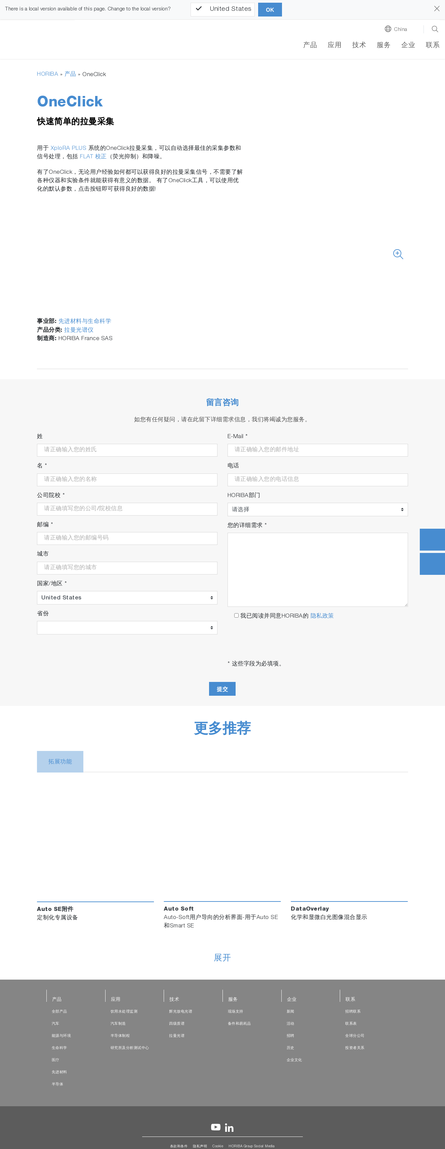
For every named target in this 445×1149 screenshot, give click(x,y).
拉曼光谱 (177, 1036)
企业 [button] (408, 45)
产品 (310, 45)
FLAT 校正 (93, 157)
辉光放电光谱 (180, 1012)
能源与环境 (61, 1036)
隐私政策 (322, 616)
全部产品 (59, 1012)
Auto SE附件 (55, 910)
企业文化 (294, 1060)
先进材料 (59, 1072)
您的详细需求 (247, 526)
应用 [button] (334, 45)
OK (270, 10)
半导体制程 (120, 1036)
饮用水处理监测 (124, 1012)
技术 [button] (359, 45)
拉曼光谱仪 (79, 330)
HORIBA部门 (244, 496)
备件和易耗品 (239, 1024)
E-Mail (238, 437)
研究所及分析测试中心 (130, 1048)
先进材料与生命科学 (85, 322)
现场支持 (235, 1012)
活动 (290, 1024)
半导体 (58, 1084)
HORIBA (47, 74)
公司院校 (51, 496)
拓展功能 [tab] (60, 762)
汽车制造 (118, 1024)
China (400, 29)
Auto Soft (179, 910)
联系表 (351, 1024)
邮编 (45, 525)
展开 (222, 959)
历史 (290, 1048)
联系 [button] (433, 45)
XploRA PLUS (69, 149)
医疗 (55, 1060)
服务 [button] (384, 45)
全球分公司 (355, 1036)
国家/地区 (52, 584)
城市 (43, 555)
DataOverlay (310, 910)
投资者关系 (355, 1048)
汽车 (55, 1024)
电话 (233, 466)
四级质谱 (177, 1024)
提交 (222, 689)
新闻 (290, 1012)
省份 (43, 614)
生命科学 (59, 1048)
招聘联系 (353, 1012)
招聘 (290, 1036)
